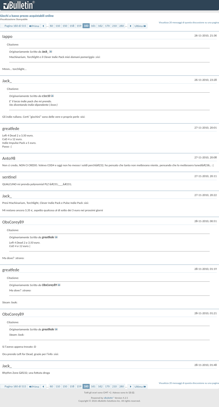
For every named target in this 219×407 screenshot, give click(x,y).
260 (121, 25)
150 (65, 25)
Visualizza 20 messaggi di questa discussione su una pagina (189, 22)
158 (72, 25)
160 (86, 25)
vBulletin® (109, 397)
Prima (34, 26)
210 (114, 25)
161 (93, 25)
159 (79, 25)
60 (51, 25)
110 (57, 25)
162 (100, 25)
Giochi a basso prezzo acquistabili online (27, 16)
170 (107, 25)
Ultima (140, 26)
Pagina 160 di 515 (15, 25)
